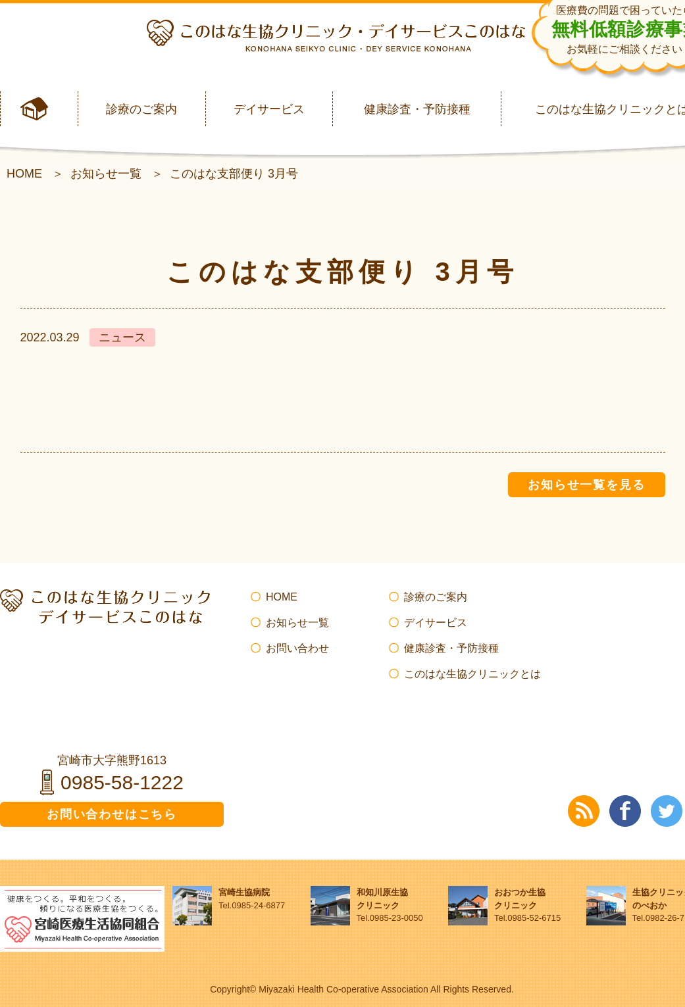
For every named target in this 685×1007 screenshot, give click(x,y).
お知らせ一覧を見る (586, 484)
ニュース (122, 337)
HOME (24, 173)
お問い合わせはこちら (112, 814)
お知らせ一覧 (105, 173)
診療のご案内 (141, 109)
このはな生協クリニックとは (472, 673)
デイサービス (269, 109)
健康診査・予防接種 (417, 109)
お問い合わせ (297, 648)
